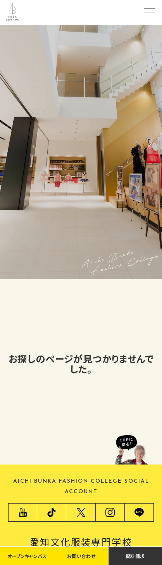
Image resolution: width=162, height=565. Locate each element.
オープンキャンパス (27, 556)
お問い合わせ (81, 556)
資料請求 (135, 556)
